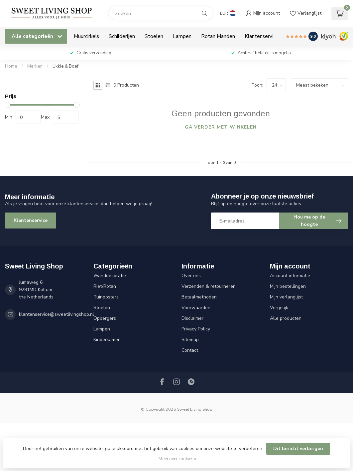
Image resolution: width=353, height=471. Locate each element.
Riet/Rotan (104, 286)
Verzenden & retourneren (208, 286)
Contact (189, 350)
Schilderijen (122, 36)
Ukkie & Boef (65, 66)
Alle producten (285, 318)
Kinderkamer (106, 339)
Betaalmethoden (199, 297)
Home (11, 66)
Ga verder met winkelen (221, 127)
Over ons (191, 275)
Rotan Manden (218, 36)
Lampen (182, 36)
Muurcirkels (86, 36)
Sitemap (190, 339)
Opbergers (104, 318)
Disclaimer (192, 318)
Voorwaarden (195, 307)
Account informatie (290, 275)
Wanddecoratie (109, 275)
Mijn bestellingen (288, 286)
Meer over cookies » (177, 458)
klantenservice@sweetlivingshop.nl (56, 314)
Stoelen (154, 36)
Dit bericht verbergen (298, 448)
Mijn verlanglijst (286, 297)
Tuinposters (106, 297)
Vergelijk (279, 307)
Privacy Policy (195, 329)
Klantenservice (262, 36)
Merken (35, 66)
